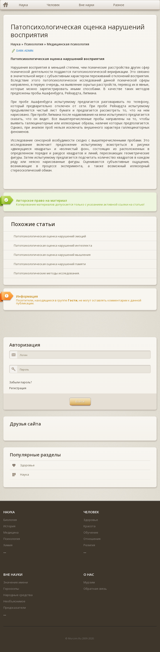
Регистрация (17, 388)
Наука (16, 44)
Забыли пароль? (20, 382)
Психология (33, 44)
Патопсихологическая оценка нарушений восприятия (78, 30)
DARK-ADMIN (24, 51)
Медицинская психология (68, 44)
